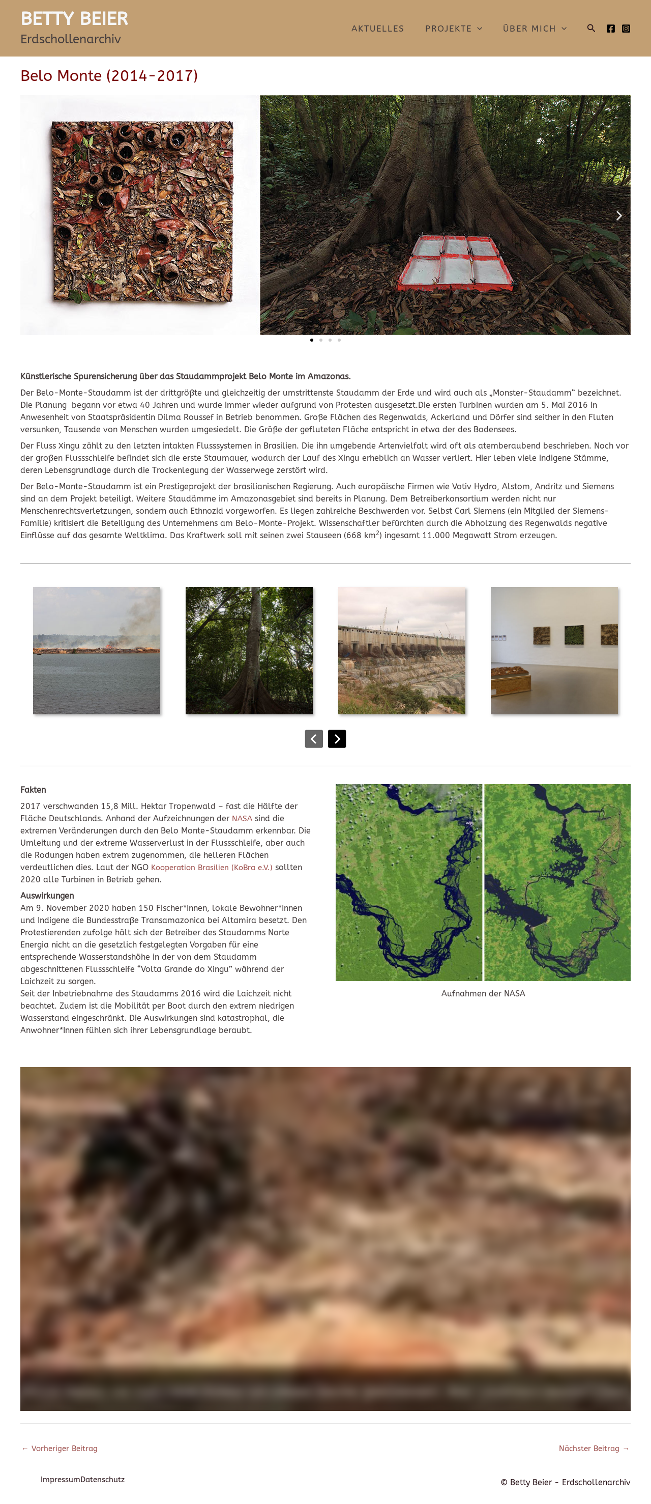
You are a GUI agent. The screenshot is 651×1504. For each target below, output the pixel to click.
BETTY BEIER (74, 19)
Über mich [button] (536, 28)
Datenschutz (114, 1482)
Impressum (62, 1482)
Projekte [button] (458, 28)
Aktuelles (385, 28)
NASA (242, 818)
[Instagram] (626, 28)
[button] (482, 28)
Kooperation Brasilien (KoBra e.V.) (216, 867)
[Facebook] (610, 28)
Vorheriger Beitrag (61, 1449)
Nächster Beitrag (592, 1449)
